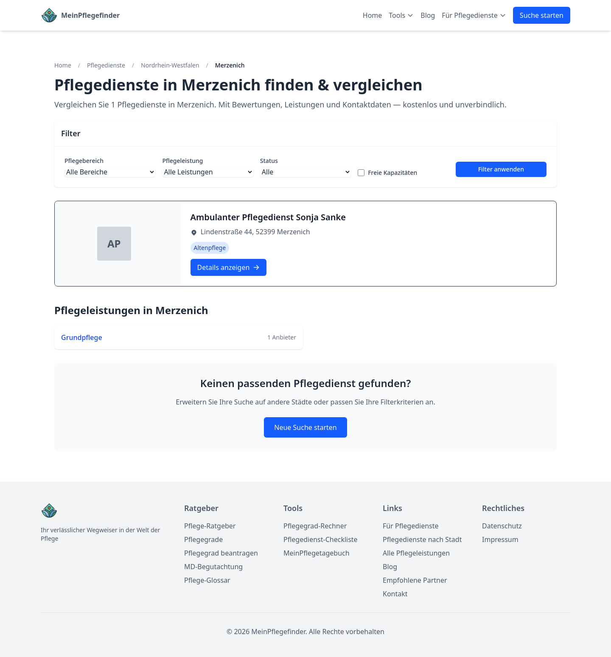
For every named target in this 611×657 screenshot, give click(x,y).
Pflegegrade (203, 539)
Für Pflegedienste (411, 526)
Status (269, 161)
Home (372, 15)
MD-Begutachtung (213, 566)
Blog (427, 15)
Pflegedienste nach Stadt (422, 539)
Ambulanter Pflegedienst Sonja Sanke (268, 217)
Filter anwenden (501, 169)
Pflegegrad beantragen (221, 553)
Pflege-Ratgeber (209, 526)
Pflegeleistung (182, 161)
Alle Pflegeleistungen (416, 553)
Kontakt (395, 593)
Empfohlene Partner (415, 580)
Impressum (500, 539)
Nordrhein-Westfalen (170, 65)
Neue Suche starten (305, 427)
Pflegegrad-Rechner (315, 526)
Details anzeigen (228, 267)
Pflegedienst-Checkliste (320, 539)
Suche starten (541, 15)
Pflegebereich (84, 161)
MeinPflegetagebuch (316, 553)
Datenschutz (502, 526)
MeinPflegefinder (90, 15)
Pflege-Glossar (207, 580)
